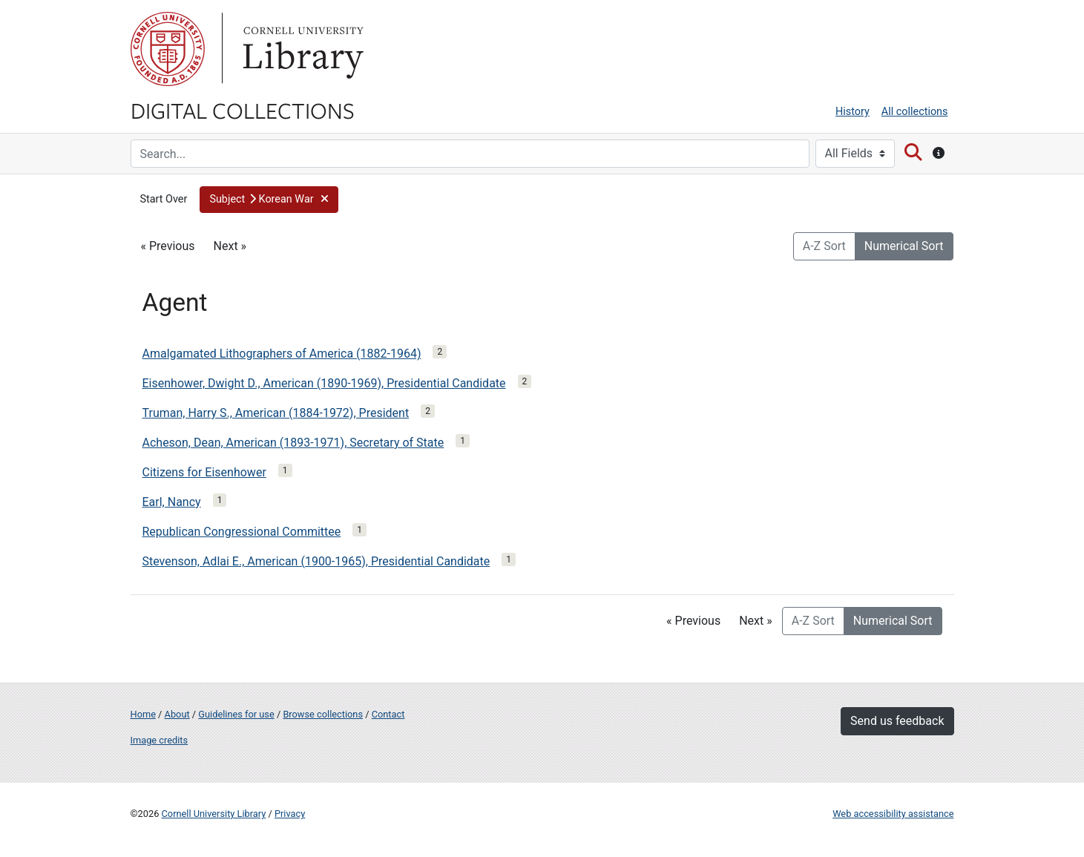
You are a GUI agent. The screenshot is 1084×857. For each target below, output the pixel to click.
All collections (914, 111)
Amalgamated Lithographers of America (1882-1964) (281, 354)
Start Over (164, 199)
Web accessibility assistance (892, 813)
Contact (388, 714)
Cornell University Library (214, 813)
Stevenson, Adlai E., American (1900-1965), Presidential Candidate (316, 561)
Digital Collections (243, 110)
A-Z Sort (824, 246)
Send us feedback (897, 721)
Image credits (159, 740)
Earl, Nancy (171, 502)
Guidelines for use (236, 714)
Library (301, 49)
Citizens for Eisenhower (204, 472)
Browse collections (323, 714)
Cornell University (168, 49)
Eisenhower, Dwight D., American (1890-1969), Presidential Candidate (324, 383)
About (177, 714)
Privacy (290, 813)
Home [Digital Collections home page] (143, 714)
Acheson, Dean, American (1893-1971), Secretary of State (293, 443)
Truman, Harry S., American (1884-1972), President (276, 413)
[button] (269, 199)
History (852, 111)
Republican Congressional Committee (241, 532)
